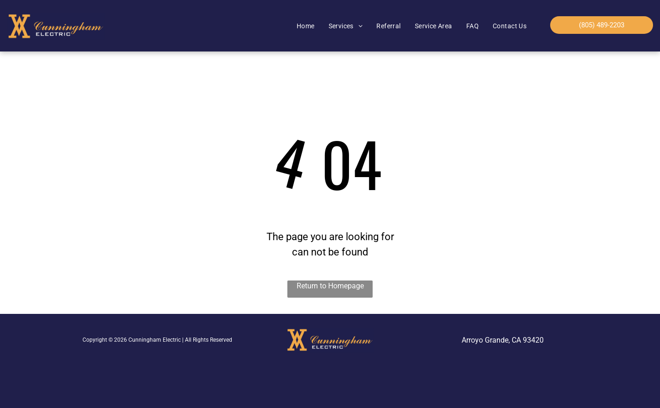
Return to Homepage (330, 285)
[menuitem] (306, 26)
